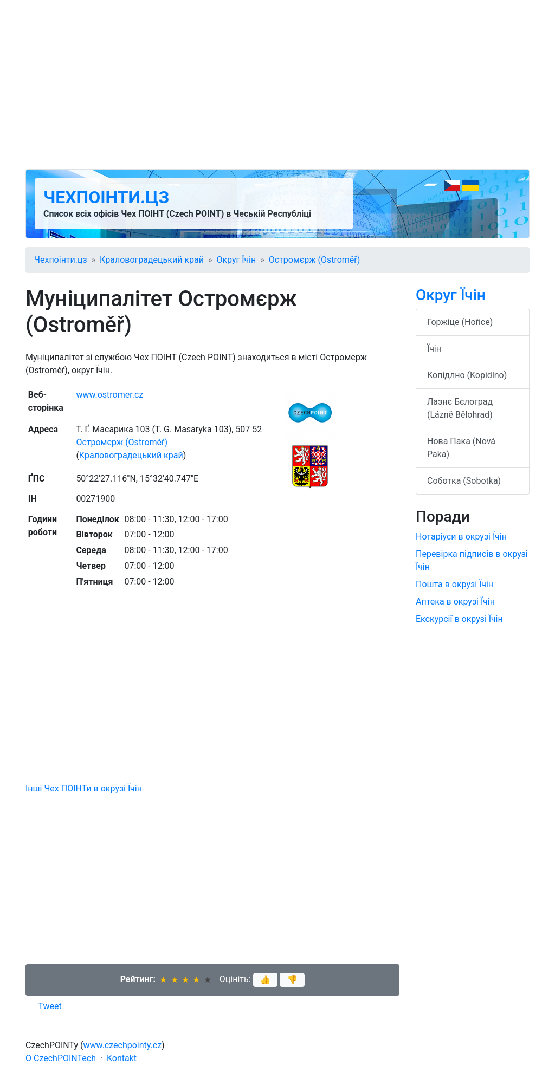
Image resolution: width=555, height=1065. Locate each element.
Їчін (434, 348)
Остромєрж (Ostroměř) (314, 260)
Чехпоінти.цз (106, 197)
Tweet (50, 1006)
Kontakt (122, 1058)
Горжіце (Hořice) (460, 322)
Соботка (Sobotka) (464, 481)
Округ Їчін (236, 260)
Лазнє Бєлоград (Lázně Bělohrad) (460, 408)
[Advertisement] (277, 84)
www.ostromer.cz (109, 394)
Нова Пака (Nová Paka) (461, 447)
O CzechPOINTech (60, 1058)
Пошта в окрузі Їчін (454, 584)
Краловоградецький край (152, 260)
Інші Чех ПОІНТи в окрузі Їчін (83, 788)
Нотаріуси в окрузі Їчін (461, 536)
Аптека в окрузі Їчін (455, 601)
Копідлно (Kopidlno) (467, 375)
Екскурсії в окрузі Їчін (459, 619)
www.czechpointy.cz (122, 1045)
